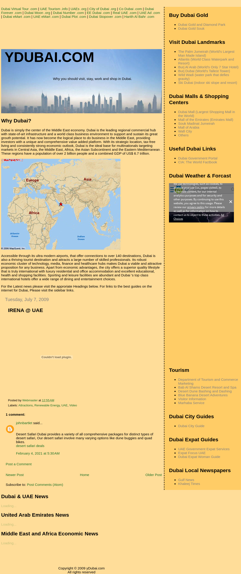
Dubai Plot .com (74, 17)
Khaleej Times (189, 484)
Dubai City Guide (191, 426)
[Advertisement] (84, 29)
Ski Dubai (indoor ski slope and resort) (207, 83)
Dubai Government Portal (197, 158)
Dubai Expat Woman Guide (199, 457)
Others (183, 135)
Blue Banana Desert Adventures (203, 395)
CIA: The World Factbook (197, 162)
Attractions (26, 405)
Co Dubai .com (130, 9)
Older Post (153, 475)
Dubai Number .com (68, 13)
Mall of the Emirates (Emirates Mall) (205, 120)
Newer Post (15, 475)
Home (84, 475)
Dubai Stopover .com (105, 17)
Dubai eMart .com (16, 17)
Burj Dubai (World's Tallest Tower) (204, 71)
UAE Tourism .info (54, 9)
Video (73, 405)
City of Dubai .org (102, 9)
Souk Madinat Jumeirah (196, 123)
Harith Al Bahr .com (139, 17)
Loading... (8, 506)
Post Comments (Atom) (45, 485)
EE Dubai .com (98, 13)
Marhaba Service (191, 403)
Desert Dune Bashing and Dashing (205, 391)
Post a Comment (19, 464)
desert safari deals (30, 446)
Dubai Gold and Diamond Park (201, 24)
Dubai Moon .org (37, 13)
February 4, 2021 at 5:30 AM (38, 453)
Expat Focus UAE (192, 453)
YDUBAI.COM (49, 57)
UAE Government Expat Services (204, 449)
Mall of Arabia (188, 127)
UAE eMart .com (46, 17)
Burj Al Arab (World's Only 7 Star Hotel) (208, 67)
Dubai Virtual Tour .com (19, 9)
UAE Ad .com (149, 13)
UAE (64, 405)
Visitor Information (192, 399)
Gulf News (186, 480)
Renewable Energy (47, 405)
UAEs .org (78, 9)
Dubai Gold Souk (191, 28)
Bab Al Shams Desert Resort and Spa (207, 387)
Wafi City (185, 131)
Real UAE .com (125, 13)
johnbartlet (24, 423)
